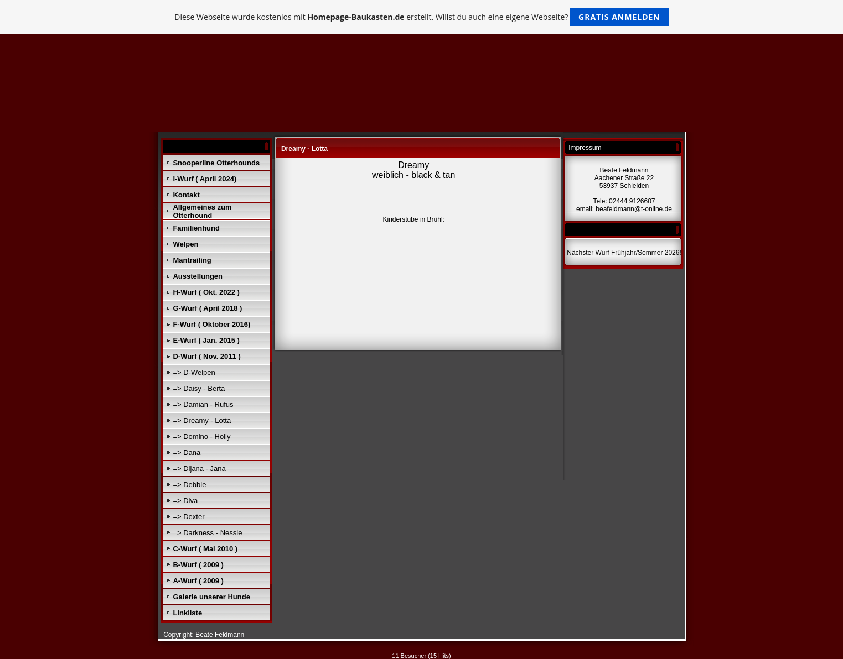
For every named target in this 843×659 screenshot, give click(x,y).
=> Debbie (189, 484)
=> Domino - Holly (201, 436)
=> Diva (185, 500)
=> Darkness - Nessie (207, 533)
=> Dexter (188, 516)
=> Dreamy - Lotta (202, 420)
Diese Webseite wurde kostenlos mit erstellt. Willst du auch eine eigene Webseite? (421, 17)
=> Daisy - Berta (199, 388)
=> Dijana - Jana (199, 468)
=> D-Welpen (194, 372)
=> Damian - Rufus (203, 404)
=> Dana (186, 452)
